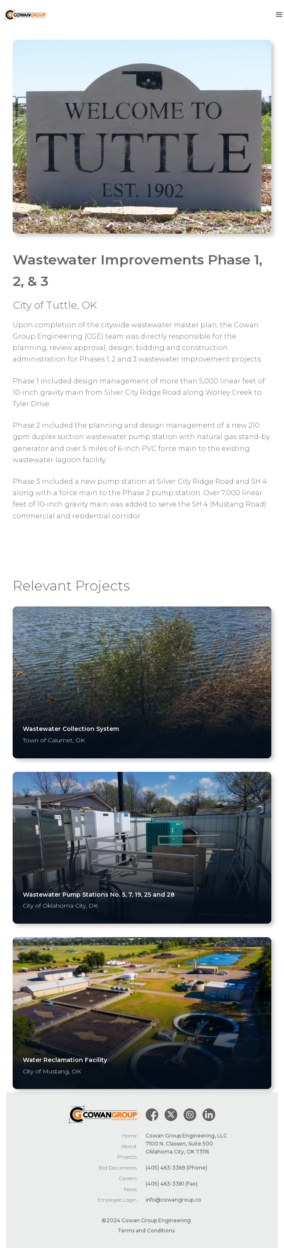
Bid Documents (118, 1167)
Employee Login (117, 1200)
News (130, 1189)
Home (129, 1135)
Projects (127, 1157)
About (129, 1146)
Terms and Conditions (146, 1230)
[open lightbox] (142, 137)
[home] (23, 15)
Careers (128, 1178)
